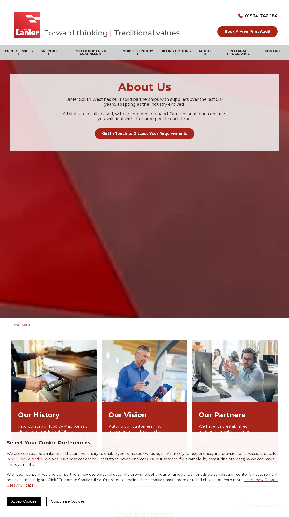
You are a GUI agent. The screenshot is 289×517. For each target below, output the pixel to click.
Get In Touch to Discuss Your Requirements (144, 133)
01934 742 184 (261, 16)
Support (49, 52)
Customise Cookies (67, 501)
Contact (273, 51)
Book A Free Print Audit (247, 31)
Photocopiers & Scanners (90, 52)
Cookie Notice (30, 459)
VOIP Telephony (138, 52)
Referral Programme (238, 52)
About (205, 52)
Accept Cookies (23, 501)
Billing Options (176, 52)
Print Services (19, 52)
